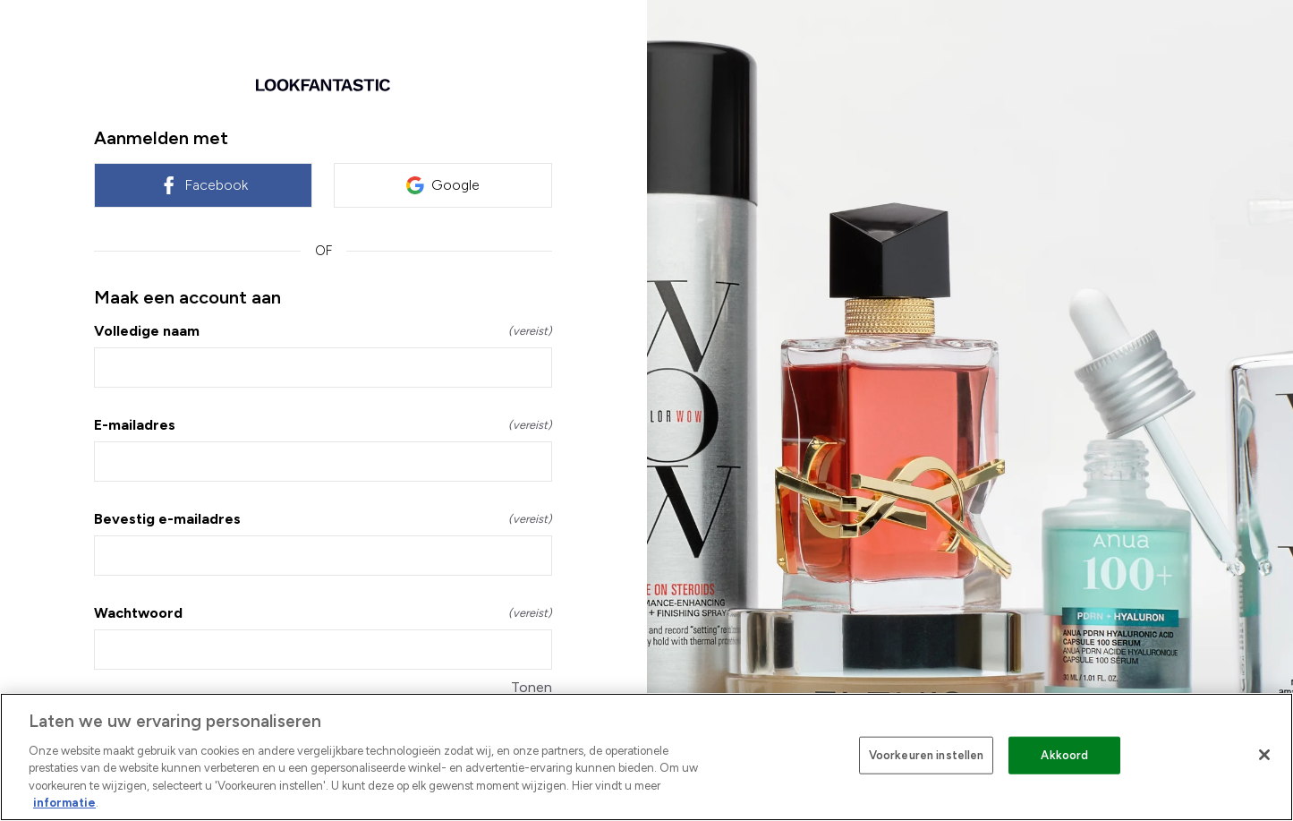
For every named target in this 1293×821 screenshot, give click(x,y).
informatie (64, 802)
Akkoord (1064, 755)
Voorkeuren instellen (926, 755)
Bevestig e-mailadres (323, 518)
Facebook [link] (203, 185)
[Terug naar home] (323, 85)
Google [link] (443, 185)
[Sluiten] (1264, 754)
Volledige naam (323, 330)
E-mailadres (323, 424)
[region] (646, 757)
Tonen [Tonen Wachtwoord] (531, 687)
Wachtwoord (323, 612)
